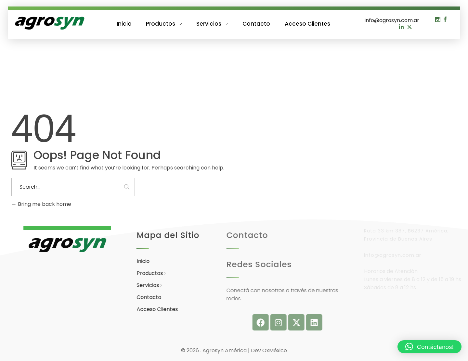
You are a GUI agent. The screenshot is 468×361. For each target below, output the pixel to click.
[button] (429, 346)
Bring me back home (41, 204)
